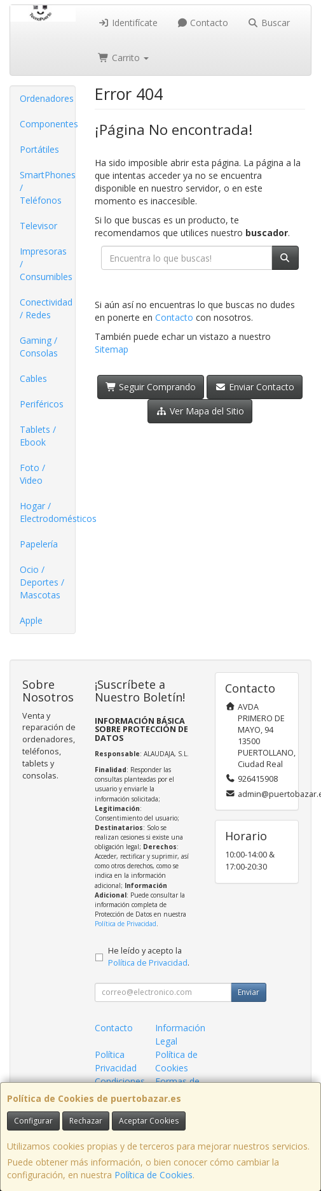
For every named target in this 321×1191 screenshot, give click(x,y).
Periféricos (42, 404)
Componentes (47, 124)
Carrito (123, 58)
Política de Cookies (153, 1175)
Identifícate (128, 23)
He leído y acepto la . (148, 956)
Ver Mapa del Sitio (200, 411)
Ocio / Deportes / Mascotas (42, 582)
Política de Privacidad (125, 923)
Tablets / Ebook (38, 435)
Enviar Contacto (254, 387)
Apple (31, 620)
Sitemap (111, 349)
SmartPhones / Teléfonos (47, 187)
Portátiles (39, 149)
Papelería (39, 544)
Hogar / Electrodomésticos (47, 512)
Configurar (33, 1120)
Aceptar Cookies (149, 1120)
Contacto (203, 23)
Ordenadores (47, 98)
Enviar (248, 992)
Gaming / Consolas (39, 346)
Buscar (268, 23)
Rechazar (85, 1120)
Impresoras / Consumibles (46, 264)
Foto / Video (32, 474)
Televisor (38, 226)
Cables (33, 378)
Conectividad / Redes (46, 308)
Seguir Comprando (151, 387)
